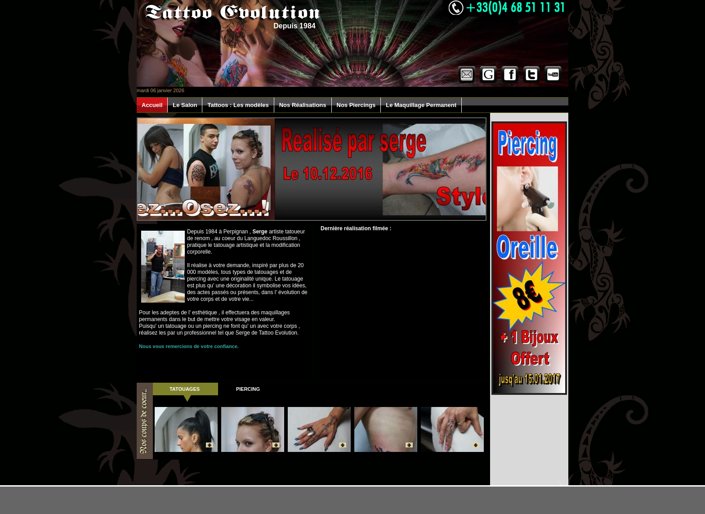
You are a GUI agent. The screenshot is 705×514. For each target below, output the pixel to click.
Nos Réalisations (302, 105)
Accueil (152, 105)
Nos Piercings (356, 105)
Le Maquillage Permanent (421, 105)
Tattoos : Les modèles (237, 105)
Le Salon (185, 105)
